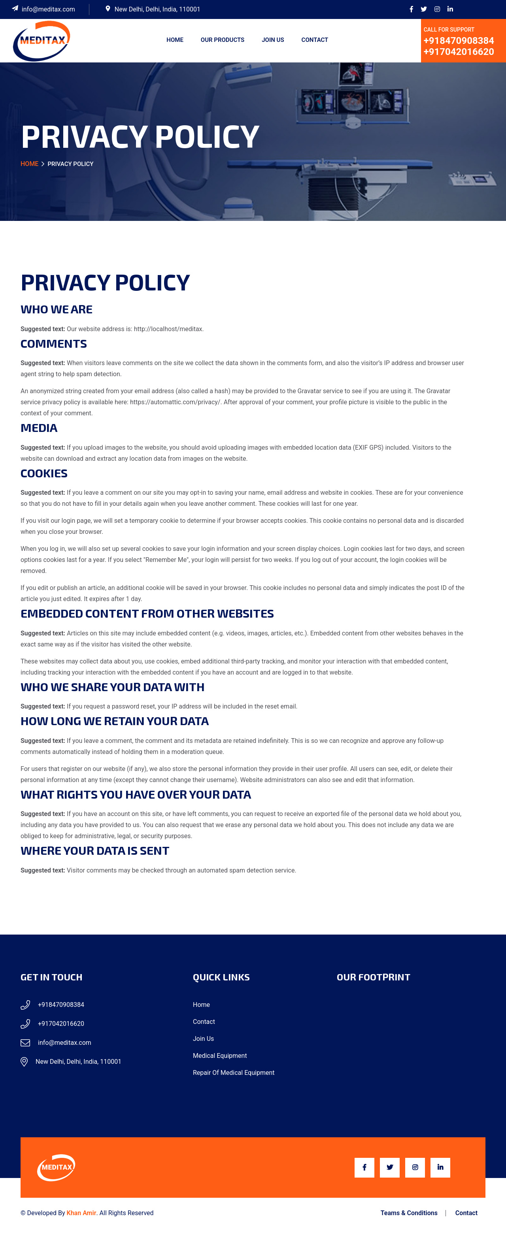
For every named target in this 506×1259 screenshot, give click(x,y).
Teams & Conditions (409, 1213)
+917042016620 (459, 51)
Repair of (233, 1072)
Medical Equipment (220, 1055)
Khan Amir (81, 1213)
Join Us (273, 39)
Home (174, 39)
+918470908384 (459, 40)
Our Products (222, 39)
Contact (315, 39)
